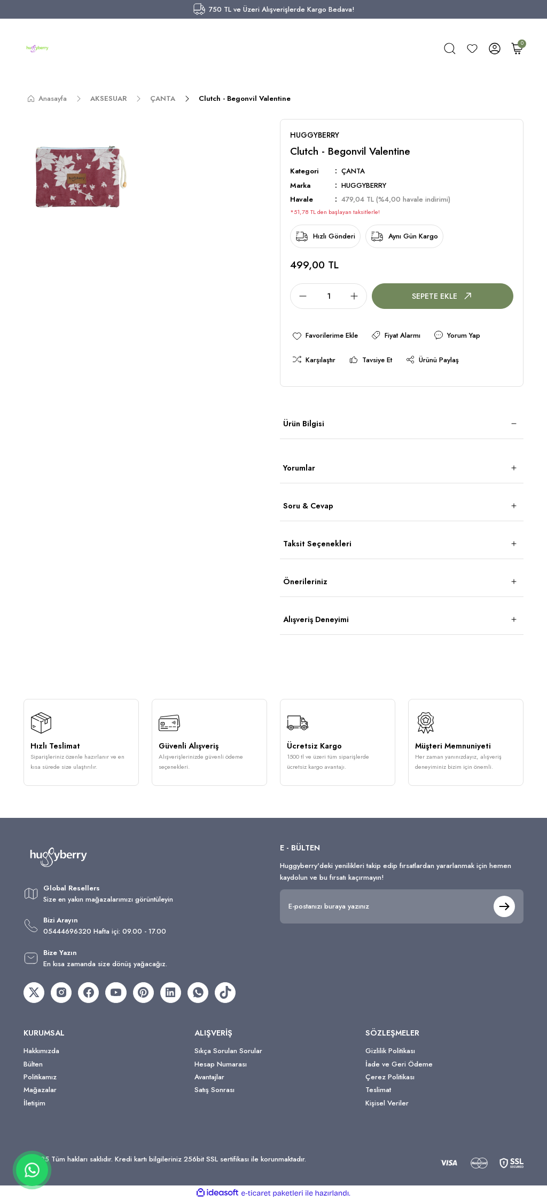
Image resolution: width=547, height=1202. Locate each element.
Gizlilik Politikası (390, 1052)
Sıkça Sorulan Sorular (228, 1052)
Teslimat (378, 1091)
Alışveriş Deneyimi (316, 620)
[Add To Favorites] (325, 335)
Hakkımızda (41, 1052)
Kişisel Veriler (387, 1104)
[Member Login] (494, 48)
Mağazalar (40, 1091)
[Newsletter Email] (401, 906)
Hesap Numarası (220, 1065)
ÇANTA (353, 171)
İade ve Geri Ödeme (399, 1065)
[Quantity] (328, 296)
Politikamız (40, 1078)
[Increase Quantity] (357, 296)
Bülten (33, 1065)
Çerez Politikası (390, 1078)
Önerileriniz (305, 582)
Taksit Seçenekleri (317, 544)
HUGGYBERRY (364, 185)
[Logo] (37, 48)
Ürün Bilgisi (303, 424)
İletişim (34, 1104)
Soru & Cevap (308, 506)
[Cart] (517, 48)
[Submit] (504, 906)
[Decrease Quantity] (299, 296)
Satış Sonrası (214, 1091)
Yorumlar (299, 468)
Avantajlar (209, 1078)
